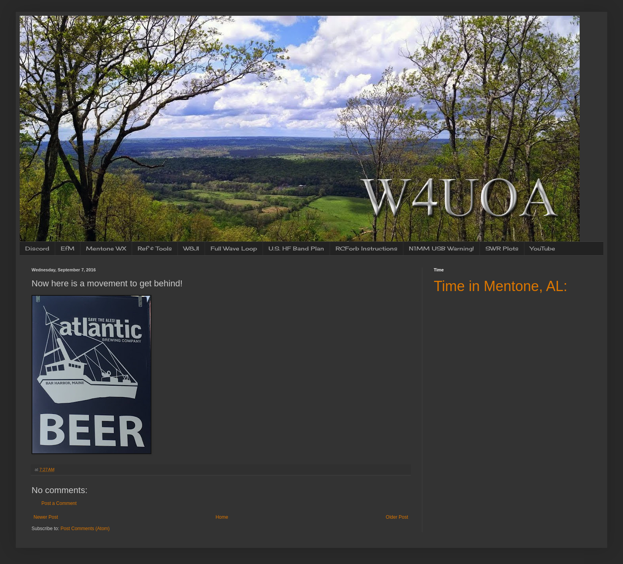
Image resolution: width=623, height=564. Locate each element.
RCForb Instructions (366, 248)
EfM (68, 248)
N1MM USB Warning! (441, 248)
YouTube (542, 248)
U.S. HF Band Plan (296, 248)
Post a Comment (58, 503)
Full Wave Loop (234, 248)
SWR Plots (502, 248)
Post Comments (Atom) (85, 528)
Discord (37, 248)
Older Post (397, 517)
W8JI (191, 248)
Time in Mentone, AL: (500, 286)
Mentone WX (106, 248)
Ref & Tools (155, 248)
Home (222, 517)
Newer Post (46, 517)
